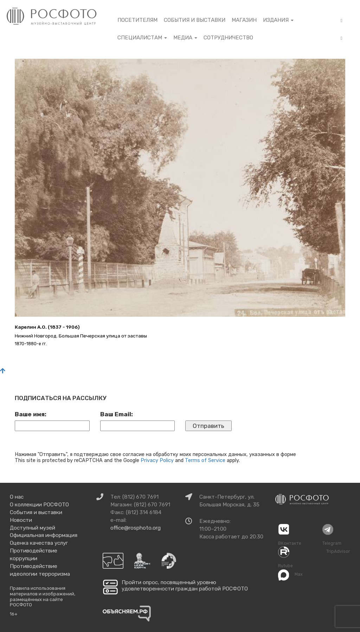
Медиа (185, 37)
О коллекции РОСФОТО (39, 504)
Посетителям (137, 20)
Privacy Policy (157, 460)
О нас (17, 497)
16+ (14, 614)
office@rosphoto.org (135, 528)
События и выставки (194, 20)
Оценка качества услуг (39, 543)
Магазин (244, 20)
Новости (21, 520)
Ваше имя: (30, 414)
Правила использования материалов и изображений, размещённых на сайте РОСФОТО (42, 596)
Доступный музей (32, 528)
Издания (278, 20)
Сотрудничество (228, 37)
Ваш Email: (116, 414)
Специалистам (142, 37)
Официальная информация (43, 535)
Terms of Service (205, 460)
